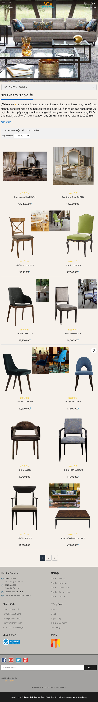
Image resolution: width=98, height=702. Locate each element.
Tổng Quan (57, 604)
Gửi (90, 667)
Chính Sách (9, 604)
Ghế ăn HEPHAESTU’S (73, 470)
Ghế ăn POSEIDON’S (25, 265)
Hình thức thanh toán (12, 623)
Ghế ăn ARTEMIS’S (73, 401)
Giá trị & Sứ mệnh (59, 623)
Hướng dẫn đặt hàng (12, 614)
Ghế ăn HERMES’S (73, 333)
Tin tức (54, 609)
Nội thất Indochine (59, 583)
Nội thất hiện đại (58, 578)
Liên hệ (54, 614)
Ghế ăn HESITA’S (73, 265)
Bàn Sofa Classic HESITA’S (73, 538)
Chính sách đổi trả (11, 609)
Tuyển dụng (56, 618)
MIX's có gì (56, 627)
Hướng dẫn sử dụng (11, 618)
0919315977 (9, 681)
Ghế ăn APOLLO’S (25, 333)
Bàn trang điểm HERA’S (25, 197)
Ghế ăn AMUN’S (25, 538)
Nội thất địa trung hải (60, 592)
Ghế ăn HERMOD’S (25, 401)
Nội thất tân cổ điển (60, 587)
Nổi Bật (55, 573)
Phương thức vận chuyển (14, 627)
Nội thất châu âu (58, 596)
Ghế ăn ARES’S (24, 470)
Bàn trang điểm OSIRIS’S (73, 197)
